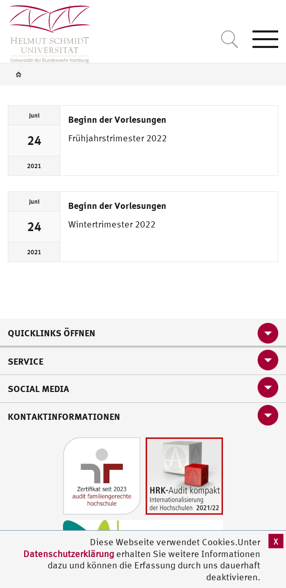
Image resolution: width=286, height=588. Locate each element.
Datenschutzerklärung (68, 553)
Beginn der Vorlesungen (117, 119)
